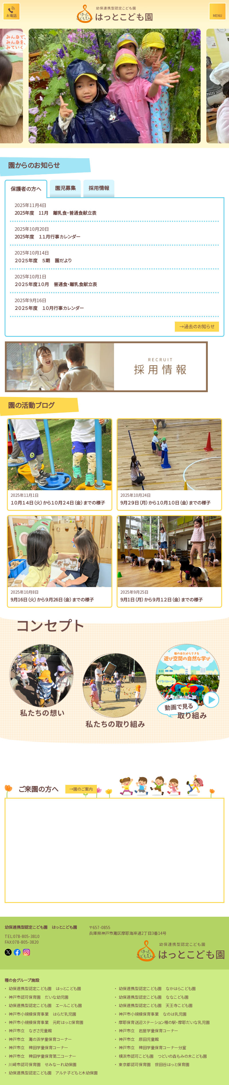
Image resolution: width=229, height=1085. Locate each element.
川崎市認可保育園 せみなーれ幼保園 (43, 1063)
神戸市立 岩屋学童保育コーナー (148, 1029)
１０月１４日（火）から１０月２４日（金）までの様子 (58, 501)
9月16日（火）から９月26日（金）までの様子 (52, 598)
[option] (115, 86)
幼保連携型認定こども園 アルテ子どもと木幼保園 (53, 1071)
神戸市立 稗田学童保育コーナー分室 (152, 1046)
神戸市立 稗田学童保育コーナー (38, 1046)
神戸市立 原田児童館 (139, 1038)
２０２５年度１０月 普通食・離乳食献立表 (56, 283)
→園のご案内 (81, 788)
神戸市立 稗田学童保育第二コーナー (42, 1055)
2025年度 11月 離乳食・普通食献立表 (56, 212)
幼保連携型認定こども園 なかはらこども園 (157, 987)
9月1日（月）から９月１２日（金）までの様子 (161, 598)
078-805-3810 (26, 935)
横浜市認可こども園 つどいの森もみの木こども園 (163, 1055)
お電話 (11, 15)
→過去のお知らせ (196, 325)
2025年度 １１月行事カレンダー (48, 236)
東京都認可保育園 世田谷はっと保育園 (154, 1063)
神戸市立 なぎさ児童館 (30, 1029)
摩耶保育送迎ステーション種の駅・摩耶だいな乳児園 (164, 1021)
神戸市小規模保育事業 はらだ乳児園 (42, 1013)
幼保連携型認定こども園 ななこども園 (154, 996)
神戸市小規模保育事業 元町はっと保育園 (46, 1021)
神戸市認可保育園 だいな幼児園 (38, 996)
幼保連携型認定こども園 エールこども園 (45, 1004)
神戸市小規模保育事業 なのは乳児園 (153, 1013)
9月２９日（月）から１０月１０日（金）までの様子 (165, 501)
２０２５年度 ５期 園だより (43, 260)
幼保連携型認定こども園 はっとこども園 (41, 926)
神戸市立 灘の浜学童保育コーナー (40, 1038)
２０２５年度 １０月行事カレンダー (49, 307)
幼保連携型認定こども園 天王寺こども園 (156, 1004)
